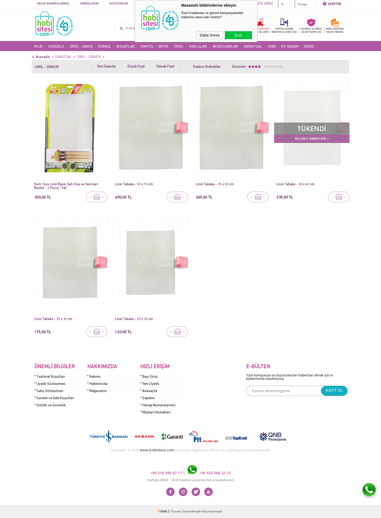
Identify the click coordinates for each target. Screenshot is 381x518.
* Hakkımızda (97, 384)
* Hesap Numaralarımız (158, 405)
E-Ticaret (174, 511)
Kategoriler (118, 3)
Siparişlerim (89, 3)
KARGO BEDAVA (259, 30)
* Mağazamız (97, 391)
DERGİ (309, 47)
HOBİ (272, 47)
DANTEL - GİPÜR (154, 47)
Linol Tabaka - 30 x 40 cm (295, 184)
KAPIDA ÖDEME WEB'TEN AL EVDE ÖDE (284, 30)
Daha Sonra (210, 35)
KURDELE (56, 47)
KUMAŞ (104, 47)
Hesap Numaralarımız (53, 3)
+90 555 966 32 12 (209, 472)
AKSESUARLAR (225, 47)
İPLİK (38, 47)
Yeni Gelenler (106, 66)
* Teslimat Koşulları (49, 377)
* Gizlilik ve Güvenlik (50, 405)
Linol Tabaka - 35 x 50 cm (215, 184)
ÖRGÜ (178, 47)
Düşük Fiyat (136, 66)
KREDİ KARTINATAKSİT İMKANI (335, 30)
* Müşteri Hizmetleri (155, 413)
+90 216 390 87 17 (166, 472)
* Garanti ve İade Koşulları (54, 398)
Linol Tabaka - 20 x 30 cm (134, 319)
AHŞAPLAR (125, 47)
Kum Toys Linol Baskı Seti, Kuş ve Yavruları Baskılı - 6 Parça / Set (66, 186)
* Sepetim (147, 398)
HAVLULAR (198, 47)
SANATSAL (253, 47)
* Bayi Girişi (149, 377)
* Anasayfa (148, 391)
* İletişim (94, 377)
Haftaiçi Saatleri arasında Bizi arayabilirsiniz (190, 480)
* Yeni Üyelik (149, 384)
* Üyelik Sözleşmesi (49, 384)
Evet (238, 35)
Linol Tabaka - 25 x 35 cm (53, 319)
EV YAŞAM (289, 47)
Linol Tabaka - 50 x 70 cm (134, 184)
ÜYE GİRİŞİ (265, 4)
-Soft (163, 511)
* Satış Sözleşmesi (48, 391)
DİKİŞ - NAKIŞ (81, 47)
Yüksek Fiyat (165, 66)
